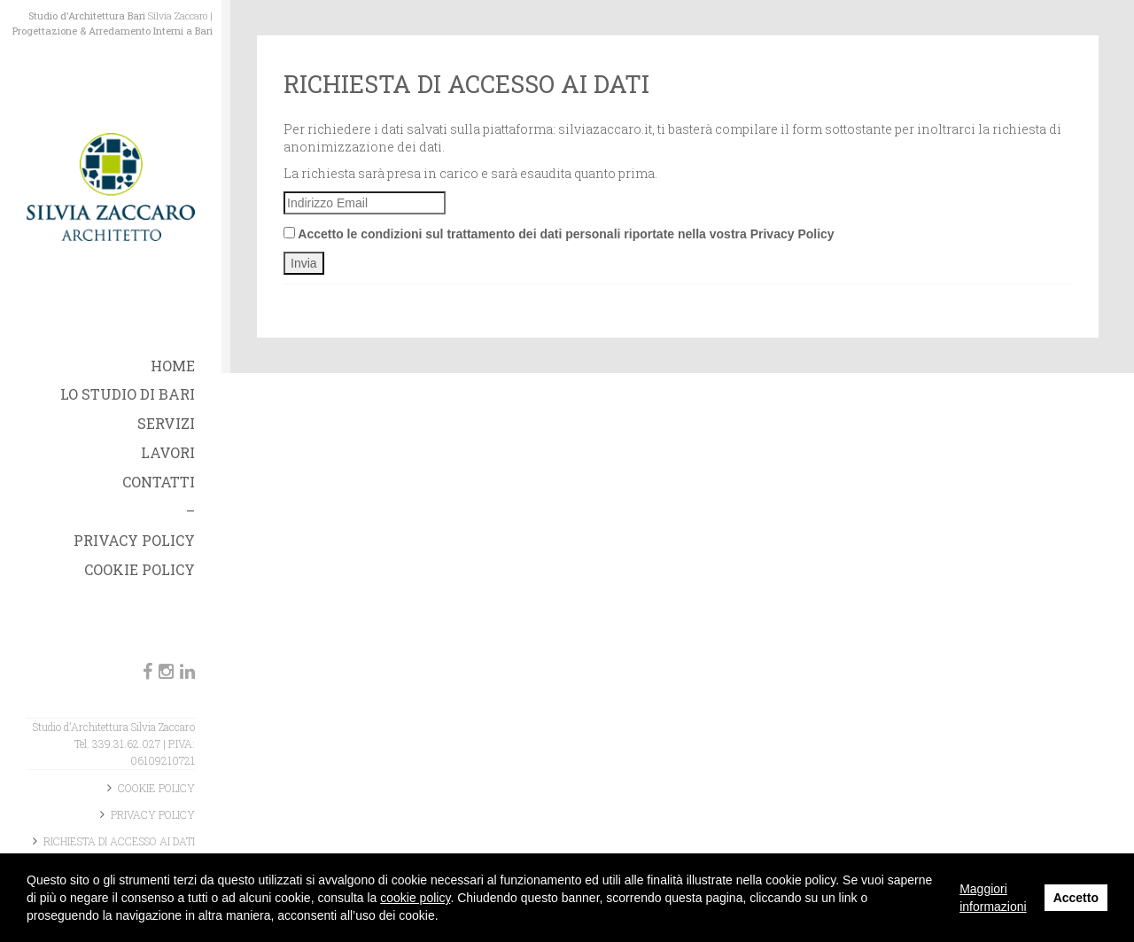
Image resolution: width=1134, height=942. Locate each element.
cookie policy (415, 898)
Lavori (168, 452)
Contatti (158, 481)
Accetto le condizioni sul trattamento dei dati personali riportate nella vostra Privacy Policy (559, 234)
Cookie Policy (139, 569)
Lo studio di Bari (127, 394)
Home (173, 365)
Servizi (166, 423)
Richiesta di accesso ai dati (119, 841)
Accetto (1076, 898)
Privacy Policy (134, 540)
